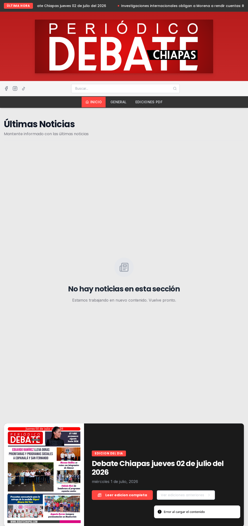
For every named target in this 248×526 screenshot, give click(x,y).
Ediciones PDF (149, 102)
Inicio (93, 102)
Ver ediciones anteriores (186, 495)
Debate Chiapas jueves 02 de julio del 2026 (69, 5)
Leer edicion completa (122, 495)
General (118, 102)
